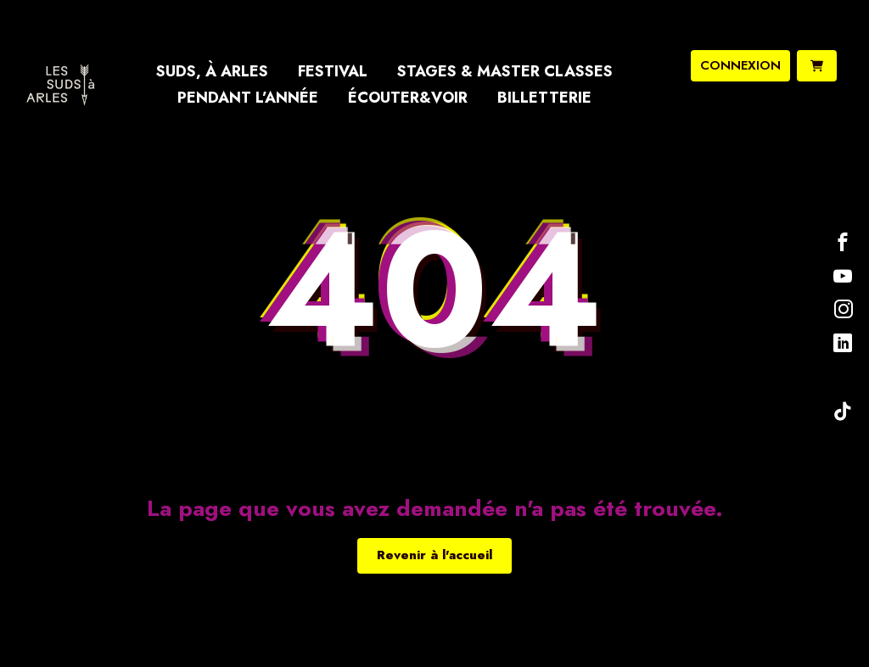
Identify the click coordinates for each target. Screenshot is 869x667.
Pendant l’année (247, 98)
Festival (332, 71)
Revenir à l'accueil (434, 555)
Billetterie (544, 98)
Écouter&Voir (408, 98)
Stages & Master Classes (505, 71)
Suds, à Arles (212, 71)
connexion (740, 65)
